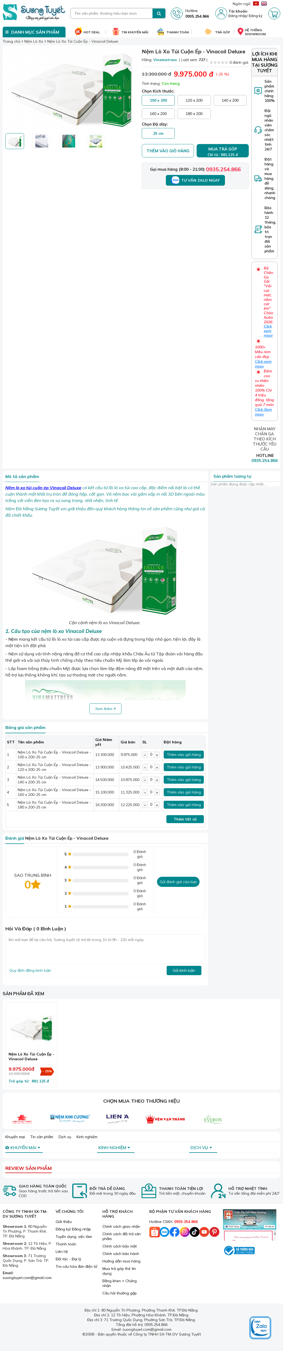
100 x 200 (158, 100)
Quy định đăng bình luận (30, 970)
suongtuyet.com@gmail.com (27, 1277)
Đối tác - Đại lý (68, 1259)
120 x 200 (194, 100)
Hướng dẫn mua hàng (121, 1261)
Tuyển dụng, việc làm (74, 1236)
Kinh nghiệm (87, 1136)
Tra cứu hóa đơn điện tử (76, 1266)
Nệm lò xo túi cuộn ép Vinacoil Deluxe (43, 487)
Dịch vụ (65, 1136)
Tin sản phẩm (41, 1136)
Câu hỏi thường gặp (119, 1293)
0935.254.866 (223, 169)
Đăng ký (255, 16)
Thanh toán (66, 1244)
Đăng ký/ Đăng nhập (73, 1229)
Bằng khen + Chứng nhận (119, 1283)
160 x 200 (158, 113)
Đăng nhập (237, 16)
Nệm (13, 639)
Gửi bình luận (184, 970)
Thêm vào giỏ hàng (168, 150)
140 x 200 (230, 100)
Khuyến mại (15, 1136)
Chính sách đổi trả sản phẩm (121, 1236)
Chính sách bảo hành (120, 1253)
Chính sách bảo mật (119, 1246)
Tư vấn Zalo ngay (195, 180)
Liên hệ (62, 1251)
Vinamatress (165, 59)
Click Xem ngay (263, 412)
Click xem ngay (268, 331)
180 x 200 (194, 113)
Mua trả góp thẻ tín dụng (119, 1271)
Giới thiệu (64, 1221)
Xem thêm (105, 708)
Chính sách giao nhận (121, 1226)
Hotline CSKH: (173, 1221)
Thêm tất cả (185, 819)
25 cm (158, 133)
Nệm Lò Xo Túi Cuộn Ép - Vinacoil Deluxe (31, 1056)
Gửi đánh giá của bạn (178, 881)
